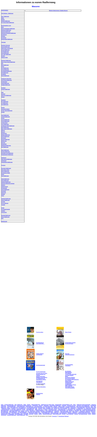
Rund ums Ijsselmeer (62, 408)
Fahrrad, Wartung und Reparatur (40, 354)
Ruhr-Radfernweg (5, 175)
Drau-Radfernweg (5, 52)
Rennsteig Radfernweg (6, 168)
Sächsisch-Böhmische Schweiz (7, 183)
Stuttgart (3, 194)
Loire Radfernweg (5, 124)
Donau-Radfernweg (5, 49)
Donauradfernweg (5, 51)
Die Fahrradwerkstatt (40, 365)
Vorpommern (4, 212)
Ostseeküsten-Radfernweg (6, 162)
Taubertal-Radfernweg (6, 198)
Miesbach (67, 416)
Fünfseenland (4, 81)
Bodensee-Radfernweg (6, 30)
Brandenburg (4, 34)
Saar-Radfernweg (5, 180)
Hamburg (3, 93)
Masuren (3, 131)
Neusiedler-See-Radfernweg (34, 411)
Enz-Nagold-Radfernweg (6, 71)
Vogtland (3, 210)
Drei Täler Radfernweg (6, 54)
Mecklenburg (4, 133)
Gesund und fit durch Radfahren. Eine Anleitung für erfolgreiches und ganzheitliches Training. (41, 378)
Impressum (54, 416)
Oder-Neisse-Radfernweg (6, 159)
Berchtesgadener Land (6, 25)
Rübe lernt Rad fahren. (41, 386)
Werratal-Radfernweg (5, 215)
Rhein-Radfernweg (5, 171)
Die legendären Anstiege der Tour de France (70, 343)
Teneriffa (3, 201)
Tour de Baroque (4, 203)
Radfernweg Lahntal (39, 409)
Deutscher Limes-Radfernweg (83, 405)
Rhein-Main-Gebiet (5, 169)
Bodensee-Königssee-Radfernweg (8, 33)
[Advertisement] (89, 37)
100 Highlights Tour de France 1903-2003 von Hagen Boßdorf (70, 374)
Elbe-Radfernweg (5, 65)
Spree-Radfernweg (5, 189)
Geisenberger (61, 416)
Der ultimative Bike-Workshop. (68, 372)
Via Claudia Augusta (5, 209)
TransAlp (3, 204)
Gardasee (3, 87)
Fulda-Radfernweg (5, 83)
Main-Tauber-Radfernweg (6, 128)
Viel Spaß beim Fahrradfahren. (39, 382)
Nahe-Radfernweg (5, 150)
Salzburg (3, 185)
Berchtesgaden (58, 404)
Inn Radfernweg (4, 103)
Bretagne (3, 36)
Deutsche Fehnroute (5, 45)
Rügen (2, 174)
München (3, 142)
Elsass (2, 66)
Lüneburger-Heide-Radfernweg (7, 125)
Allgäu (2, 18)
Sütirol (2, 195)
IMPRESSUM (4, 221)
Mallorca (3, 130)
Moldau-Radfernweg (5, 134)
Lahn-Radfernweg (5, 115)
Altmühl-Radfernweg (5, 21)
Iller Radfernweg (4, 101)
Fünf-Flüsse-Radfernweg (6, 80)
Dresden (3, 55)
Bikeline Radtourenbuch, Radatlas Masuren (58, 10)
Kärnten (3, 107)
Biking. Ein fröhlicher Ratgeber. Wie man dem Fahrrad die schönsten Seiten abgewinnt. (72, 378)
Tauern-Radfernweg (5, 200)
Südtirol (40, 414)
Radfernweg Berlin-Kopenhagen (83, 404)
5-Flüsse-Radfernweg (8, 404)
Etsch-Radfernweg (5, 75)
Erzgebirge (3, 74)
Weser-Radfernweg (5, 216)
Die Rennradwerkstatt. (41, 371)
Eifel (2, 63)
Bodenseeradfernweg (5, 31)
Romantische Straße (5, 172)
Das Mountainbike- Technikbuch (69, 365)
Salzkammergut (4, 186)
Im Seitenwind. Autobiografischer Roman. (70, 384)
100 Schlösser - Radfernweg (7, 13)
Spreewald (3, 191)
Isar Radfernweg (4, 104)
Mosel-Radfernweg (5, 136)
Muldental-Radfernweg (6, 145)
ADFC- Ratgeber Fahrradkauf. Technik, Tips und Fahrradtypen (70, 386)
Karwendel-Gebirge (5, 109)
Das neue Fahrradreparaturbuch (69, 354)
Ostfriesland (3, 160)
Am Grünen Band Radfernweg (7, 22)
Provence (3, 165)
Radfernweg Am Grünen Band (47, 404)
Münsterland (4, 144)
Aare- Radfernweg (5, 16)
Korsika (2, 112)
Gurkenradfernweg (30, 408)
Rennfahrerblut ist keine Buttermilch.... (40, 343)
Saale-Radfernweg (5, 178)
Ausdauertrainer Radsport (39, 394)
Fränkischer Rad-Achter (6, 78)
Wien (2, 218)
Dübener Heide (4, 57)
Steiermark (3, 192)
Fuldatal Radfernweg (5, 84)
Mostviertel (3, 137)
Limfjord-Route (4, 122)
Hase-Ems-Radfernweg (6, 95)
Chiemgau (3, 42)
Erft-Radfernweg (4, 72)
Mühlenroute (4, 141)
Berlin (2, 27)
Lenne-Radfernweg (5, 119)
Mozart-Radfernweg (5, 139)
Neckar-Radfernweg (5, 151)
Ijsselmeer (3, 100)
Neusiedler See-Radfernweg (7, 153)
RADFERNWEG (4, 10)
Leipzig (2, 118)
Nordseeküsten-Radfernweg (7, 154)
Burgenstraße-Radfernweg (6, 39)
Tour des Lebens (39, 332)
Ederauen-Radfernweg (6, 60)
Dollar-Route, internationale (7, 48)
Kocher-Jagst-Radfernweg (6, 110)
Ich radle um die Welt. (40, 383)
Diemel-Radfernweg (5, 46)
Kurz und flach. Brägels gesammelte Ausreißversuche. (69, 381)
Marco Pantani (68, 332)
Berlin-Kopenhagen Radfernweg (8, 28)
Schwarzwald (4, 188)
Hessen (3, 96)
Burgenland (3, 37)
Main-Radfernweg (5, 127)
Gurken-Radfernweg (5, 89)
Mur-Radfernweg (4, 147)
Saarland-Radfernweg (5, 182)
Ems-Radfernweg (5, 68)
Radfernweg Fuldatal (6, 408)
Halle (2, 92)
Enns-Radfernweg (5, 69)
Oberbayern (3, 157)
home (2, 404)
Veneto (2, 207)
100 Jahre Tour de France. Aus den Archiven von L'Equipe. (41, 374)
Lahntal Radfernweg (5, 116)
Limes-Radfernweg (5, 121)
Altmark (3, 19)
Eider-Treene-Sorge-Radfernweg (8, 62)
